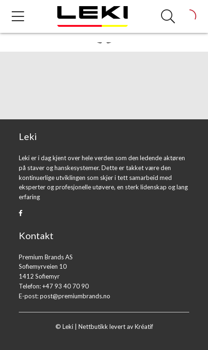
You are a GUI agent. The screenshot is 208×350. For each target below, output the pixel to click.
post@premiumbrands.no (75, 296)
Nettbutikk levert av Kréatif (115, 326)
